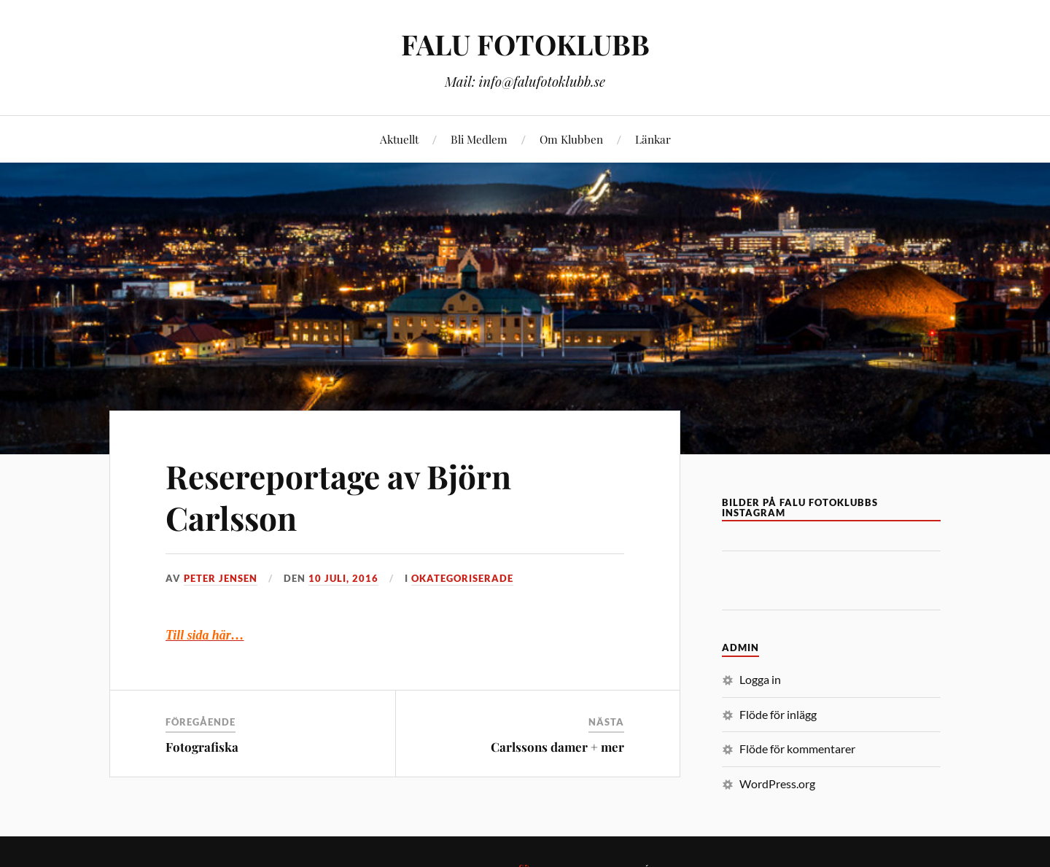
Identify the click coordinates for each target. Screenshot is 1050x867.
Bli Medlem (479, 139)
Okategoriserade (462, 578)
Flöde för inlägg (778, 714)
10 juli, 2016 (343, 578)
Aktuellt (399, 139)
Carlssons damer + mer (557, 747)
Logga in (760, 679)
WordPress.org (777, 783)
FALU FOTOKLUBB (525, 44)
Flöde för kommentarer (797, 748)
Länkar (653, 139)
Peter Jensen (220, 578)
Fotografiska (202, 747)
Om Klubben (571, 139)
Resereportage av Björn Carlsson (338, 496)
